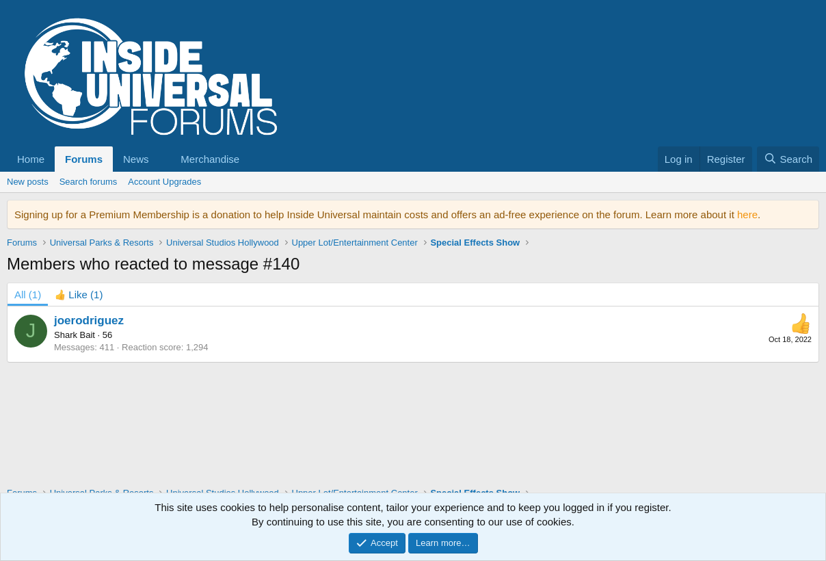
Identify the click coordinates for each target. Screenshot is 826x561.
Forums (84, 159)
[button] (141, 159)
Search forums (88, 182)
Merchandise (210, 159)
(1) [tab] (27, 294)
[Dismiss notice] (806, 214)
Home (30, 159)
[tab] (78, 294)
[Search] (788, 159)
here (747, 214)
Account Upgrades (164, 182)
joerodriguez (89, 320)
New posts (28, 182)
